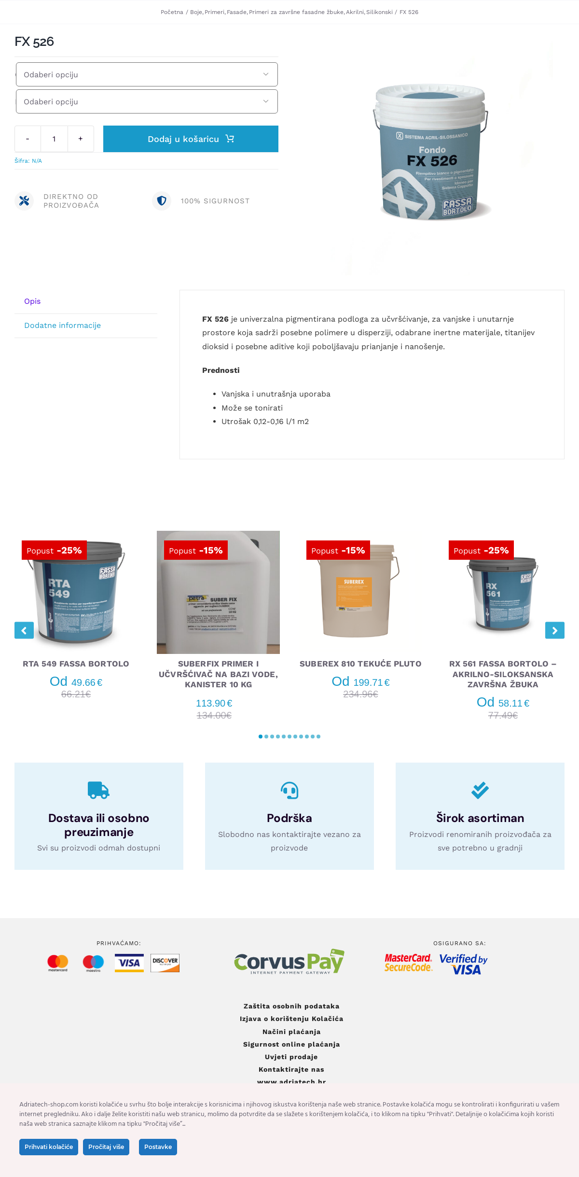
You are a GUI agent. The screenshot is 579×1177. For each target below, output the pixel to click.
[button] (260, 736)
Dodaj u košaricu (191, 139)
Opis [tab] (32, 301)
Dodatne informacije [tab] (62, 325)
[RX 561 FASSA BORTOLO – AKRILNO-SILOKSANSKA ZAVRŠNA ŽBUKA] (503, 535)
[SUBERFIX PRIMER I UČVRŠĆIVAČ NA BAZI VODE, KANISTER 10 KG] (218, 535)
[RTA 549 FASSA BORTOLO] (76, 535)
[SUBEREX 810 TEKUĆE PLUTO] (360, 535)
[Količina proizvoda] (54, 139)
